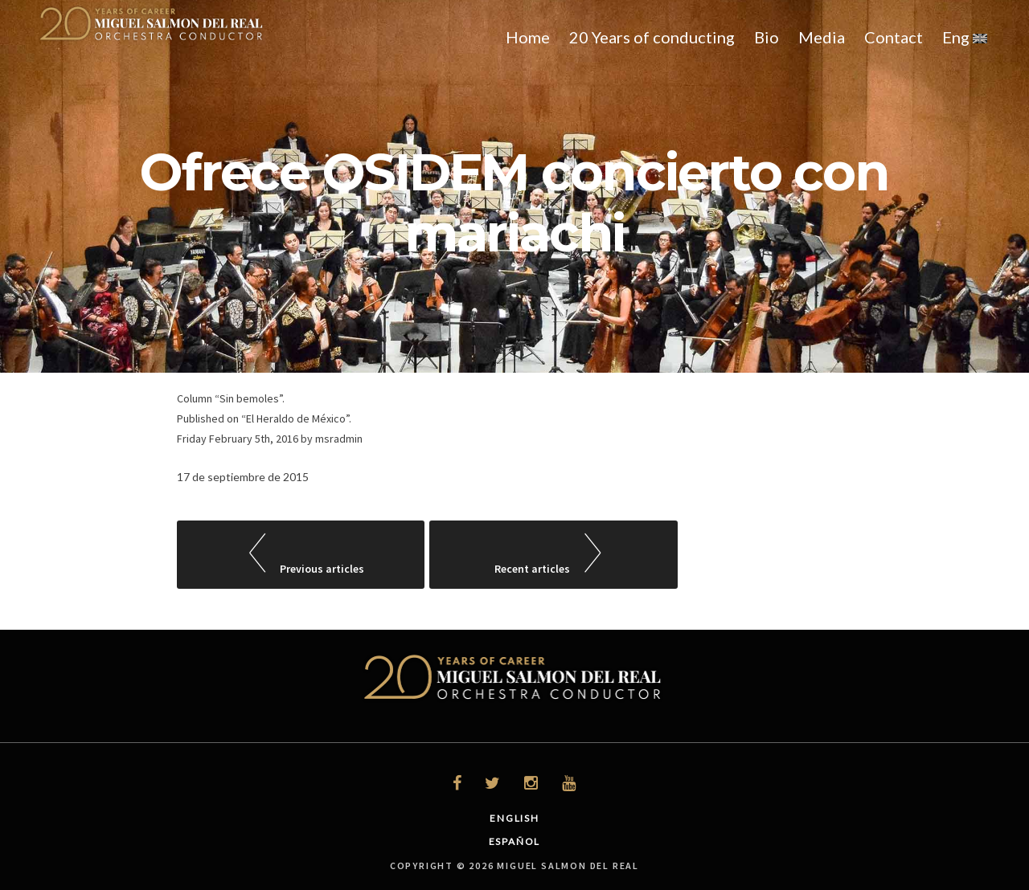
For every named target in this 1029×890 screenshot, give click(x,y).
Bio (766, 37)
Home (528, 37)
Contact (893, 37)
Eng (964, 37)
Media (821, 37)
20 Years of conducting (652, 37)
